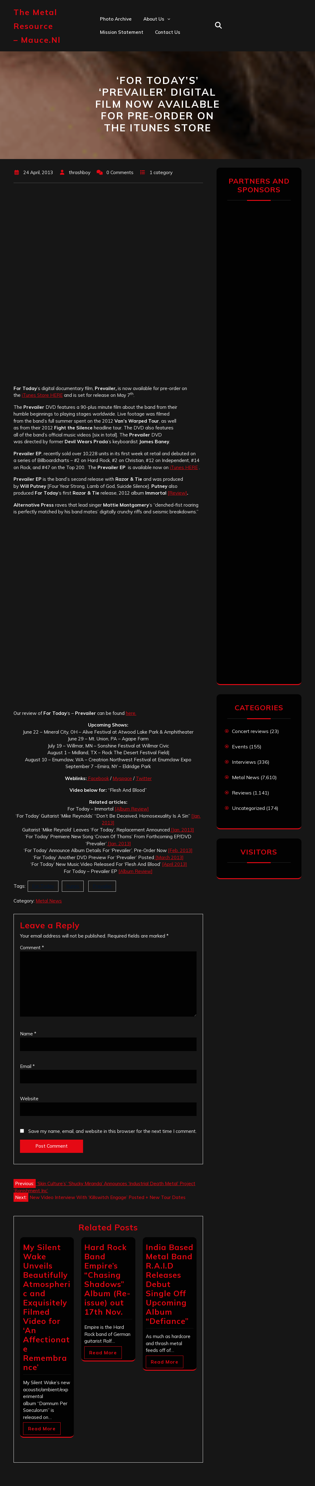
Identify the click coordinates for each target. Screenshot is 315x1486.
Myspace (122, 778)
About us (153, 19)
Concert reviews (250, 731)
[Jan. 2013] (182, 830)
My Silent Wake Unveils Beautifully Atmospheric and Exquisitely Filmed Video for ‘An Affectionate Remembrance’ (46, 1307)
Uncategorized (248, 808)
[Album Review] (132, 809)
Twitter (144, 778)
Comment (32, 947)
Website (29, 1099)
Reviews (242, 793)
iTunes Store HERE (42, 395)
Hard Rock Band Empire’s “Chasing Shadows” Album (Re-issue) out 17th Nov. (107, 1279)
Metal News (49, 901)
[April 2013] (174, 864)
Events (240, 746)
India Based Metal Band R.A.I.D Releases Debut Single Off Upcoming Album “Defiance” (169, 1284)
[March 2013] (169, 857)
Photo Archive (116, 19)
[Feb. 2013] (180, 850)
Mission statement (121, 32)
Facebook (98, 778)
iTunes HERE (184, 467)
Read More (42, 1429)
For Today (43, 886)
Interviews (244, 762)
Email (27, 1066)
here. (131, 713)
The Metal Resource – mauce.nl (37, 26)
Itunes (72, 886)
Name (28, 1034)
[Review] (177, 493)
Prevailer (102, 886)
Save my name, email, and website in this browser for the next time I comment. (112, 1131)
